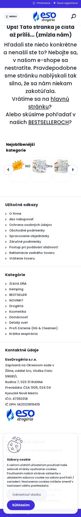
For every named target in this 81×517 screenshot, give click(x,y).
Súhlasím (21, 505)
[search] (73, 16)
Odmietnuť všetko (26, 494)
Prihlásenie (43, 3)
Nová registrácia (67, 3)
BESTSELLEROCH (48, 122)
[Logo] (44, 16)
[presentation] (8, 169)
